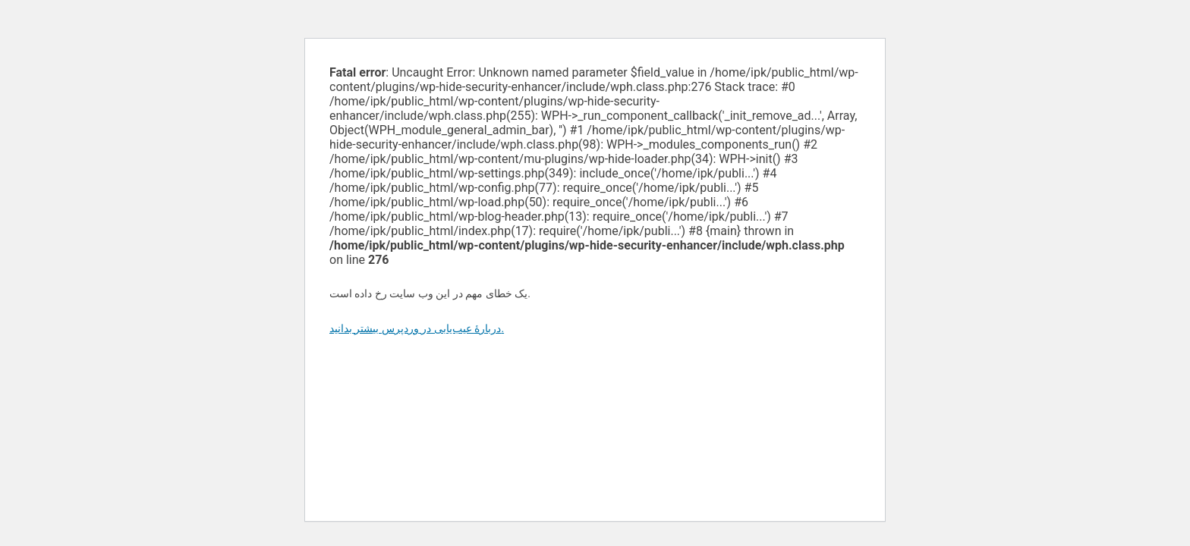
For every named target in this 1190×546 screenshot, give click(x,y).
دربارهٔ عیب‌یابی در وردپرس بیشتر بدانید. (416, 328)
